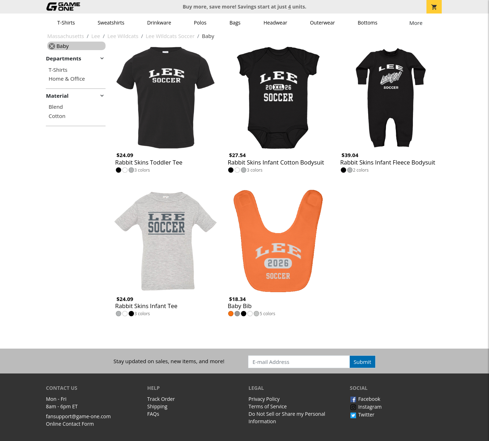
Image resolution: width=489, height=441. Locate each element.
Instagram (366, 406)
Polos (200, 22)
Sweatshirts (111, 22)
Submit (362, 361)
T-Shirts (66, 22)
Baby (59, 45)
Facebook (365, 399)
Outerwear (322, 22)
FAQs (153, 413)
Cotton (57, 116)
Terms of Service (267, 406)
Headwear (275, 22)
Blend (56, 107)
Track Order (161, 399)
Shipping (157, 406)
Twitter (362, 414)
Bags (235, 22)
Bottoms (367, 22)
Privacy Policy (263, 399)
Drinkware (159, 22)
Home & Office (67, 79)
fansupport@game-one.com (78, 416)
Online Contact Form (70, 423)
